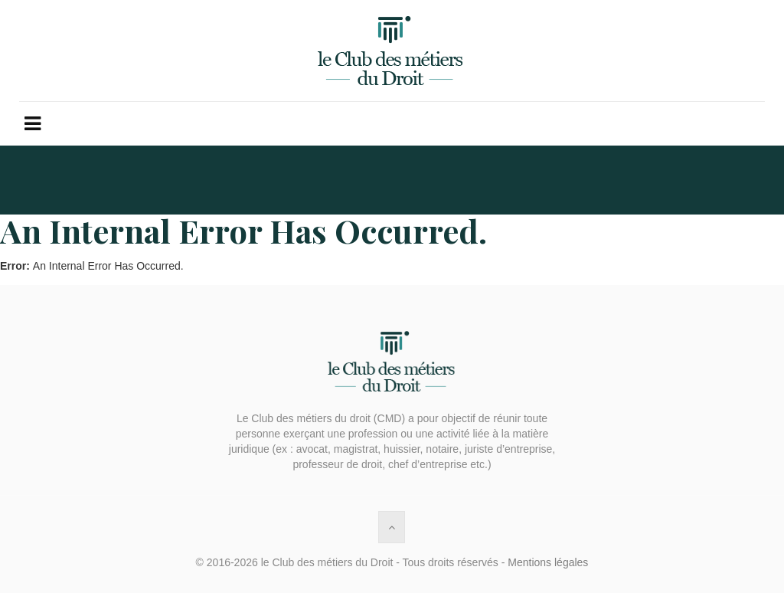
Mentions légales (548, 562)
